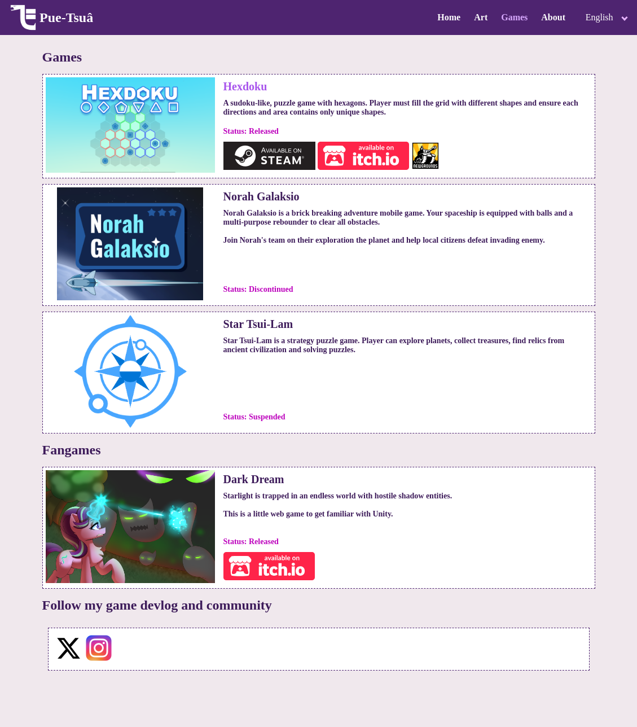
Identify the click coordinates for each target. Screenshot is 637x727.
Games (514, 17)
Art (480, 17)
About (553, 17)
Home (448, 17)
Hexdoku (245, 86)
